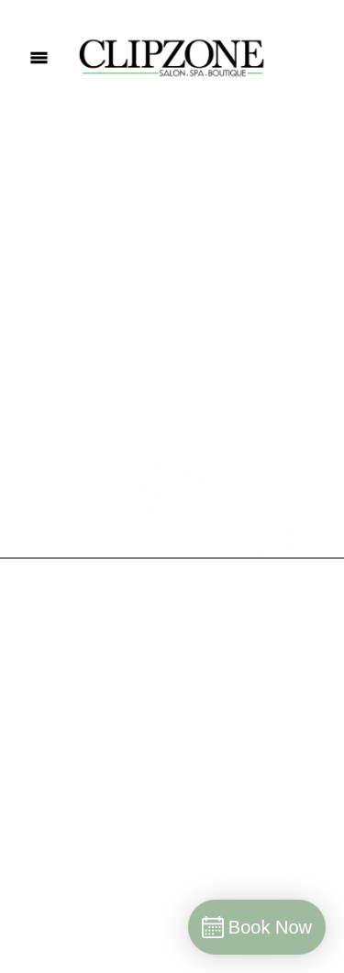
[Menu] (39, 57)
